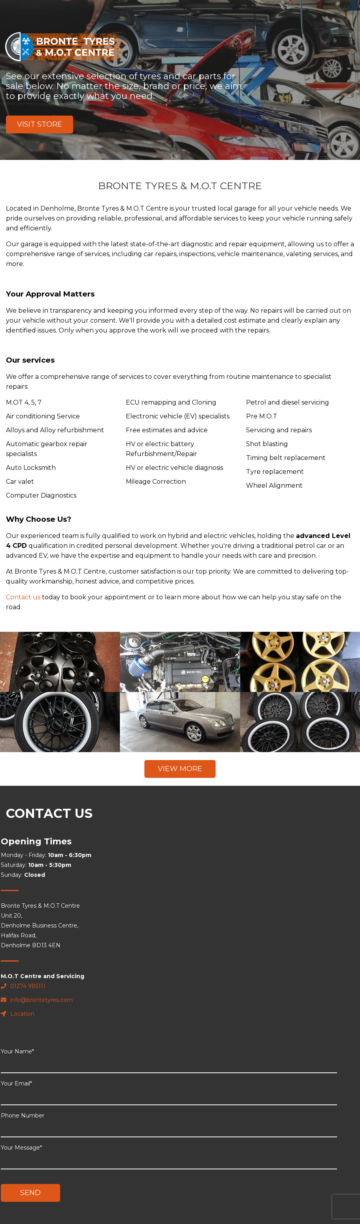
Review (202, 1183)
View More (180, 768)
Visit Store (39, 124)
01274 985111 (28, 986)
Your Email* (252, 884)
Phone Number (252, 916)
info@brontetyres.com (42, 1000)
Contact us (23, 597)
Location (23, 1013)
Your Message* (252, 950)
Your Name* (252, 852)
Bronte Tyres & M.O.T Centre (66, 47)
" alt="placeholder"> (60, 662)
